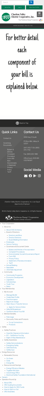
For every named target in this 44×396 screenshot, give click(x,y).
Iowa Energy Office (13, 373)
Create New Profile (12, 297)
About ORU (8, 383)
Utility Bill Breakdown (13, 309)
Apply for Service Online (17, 307)
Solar (8, 361)
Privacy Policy (14, 258)
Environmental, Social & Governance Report (24, 254)
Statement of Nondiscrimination (20, 261)
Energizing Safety (12, 345)
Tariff (9, 172)
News (8, 286)
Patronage (10, 317)
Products (12, 325)
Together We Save (12, 370)
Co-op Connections (16, 322)
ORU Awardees (9, 392)
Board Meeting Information (18, 240)
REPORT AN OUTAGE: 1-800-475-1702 (23, 25)
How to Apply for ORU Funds (14, 387)
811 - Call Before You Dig (15, 335)
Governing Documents (7, 144)
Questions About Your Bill (15, 311)
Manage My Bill (11, 295)
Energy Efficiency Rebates (15, 368)
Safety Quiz (10, 350)
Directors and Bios (15, 235)
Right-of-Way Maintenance (15, 338)
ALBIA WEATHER (16, 187)
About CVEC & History (14, 230)
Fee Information (12, 299)
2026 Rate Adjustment (14, 270)
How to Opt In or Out (11, 389)
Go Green (9, 358)
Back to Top (24, 123)
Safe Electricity (11, 348)
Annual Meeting (11, 265)
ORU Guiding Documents (13, 385)
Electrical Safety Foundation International (20, 375)
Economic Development (14, 277)
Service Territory (12, 244)
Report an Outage (12, 302)
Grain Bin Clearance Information (17, 333)
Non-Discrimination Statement (12, 163)
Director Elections (15, 237)
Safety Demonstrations (14, 343)
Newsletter (10, 267)
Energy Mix (10, 363)
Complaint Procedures (17, 252)
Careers (4, 377)
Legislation (10, 280)
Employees (10, 242)
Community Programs (14, 275)
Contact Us (7, 138)
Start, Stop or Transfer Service (17, 304)
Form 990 (10, 158)
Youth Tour (10, 284)
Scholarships (11, 282)
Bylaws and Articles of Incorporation (22, 250)
